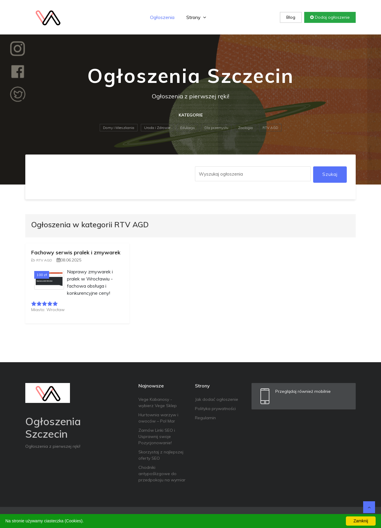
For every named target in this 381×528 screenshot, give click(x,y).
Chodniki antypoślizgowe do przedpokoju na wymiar (161, 474)
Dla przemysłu (216, 127)
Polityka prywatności (215, 408)
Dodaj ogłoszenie (330, 17)
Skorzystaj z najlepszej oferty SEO (160, 455)
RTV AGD (270, 127)
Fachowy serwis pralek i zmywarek (76, 252)
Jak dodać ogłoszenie (216, 399)
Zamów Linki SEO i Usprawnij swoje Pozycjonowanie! (156, 436)
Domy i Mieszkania (118, 127)
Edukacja (187, 127)
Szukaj (330, 174)
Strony (196, 17)
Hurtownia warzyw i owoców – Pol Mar (158, 418)
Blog (290, 17)
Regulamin (205, 417)
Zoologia (245, 127)
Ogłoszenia (162, 17)
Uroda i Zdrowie (157, 127)
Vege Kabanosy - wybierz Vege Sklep (157, 402)
